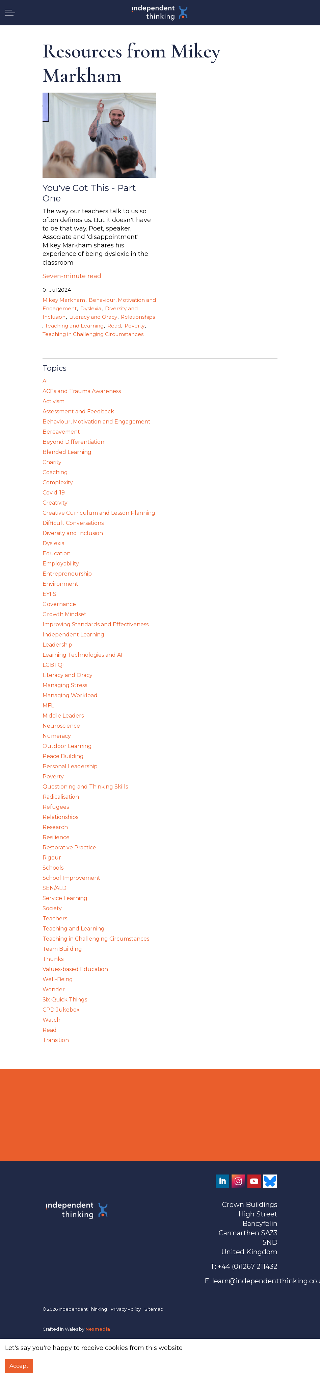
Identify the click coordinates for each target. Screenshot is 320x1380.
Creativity (55, 503)
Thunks (53, 959)
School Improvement (71, 878)
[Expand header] (10, 12)
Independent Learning (73, 634)
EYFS (49, 594)
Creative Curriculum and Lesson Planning (99, 513)
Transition (56, 1040)
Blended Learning (67, 452)
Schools (53, 868)
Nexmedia (97, 1329)
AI (45, 381)
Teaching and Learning (74, 325)
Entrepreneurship (67, 574)
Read (114, 325)
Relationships (138, 317)
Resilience (56, 837)
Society (52, 908)
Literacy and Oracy (93, 317)
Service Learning (65, 898)
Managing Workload (70, 695)
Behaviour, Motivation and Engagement (97, 421)
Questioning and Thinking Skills (85, 786)
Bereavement (61, 432)
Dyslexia (90, 308)
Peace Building (63, 756)
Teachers (55, 918)
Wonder (54, 989)
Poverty (134, 325)
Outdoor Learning (67, 746)
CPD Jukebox (61, 1010)
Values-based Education (75, 969)
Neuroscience (61, 726)
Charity (52, 462)
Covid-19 (54, 492)
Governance (59, 604)
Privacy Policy (126, 1309)
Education (57, 553)
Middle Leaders (63, 715)
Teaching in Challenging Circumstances (93, 334)
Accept (19, 1366)
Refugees (56, 807)
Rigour (52, 857)
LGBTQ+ (54, 665)
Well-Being (58, 979)
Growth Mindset (64, 614)
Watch (51, 1020)
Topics (54, 368)
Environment (60, 584)
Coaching (55, 472)
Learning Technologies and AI (83, 655)
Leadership (57, 644)
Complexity (58, 482)
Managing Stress (65, 685)
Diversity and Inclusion (73, 533)
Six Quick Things (65, 999)
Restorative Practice (69, 847)
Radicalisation (61, 797)
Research (55, 827)
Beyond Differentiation (73, 442)
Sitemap (153, 1309)
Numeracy (57, 736)
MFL (48, 705)
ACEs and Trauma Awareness (82, 391)
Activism (53, 401)
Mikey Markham (64, 300)
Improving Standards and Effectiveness (96, 624)
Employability (61, 563)
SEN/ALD (54, 888)
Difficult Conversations (73, 523)
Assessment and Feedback (78, 411)
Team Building (62, 949)
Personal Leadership (70, 766)
